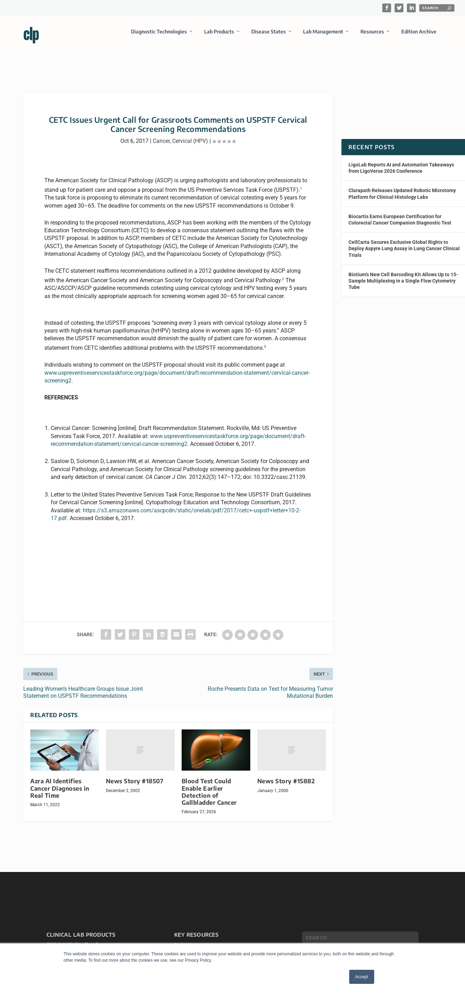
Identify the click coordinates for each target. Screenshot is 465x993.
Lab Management (323, 36)
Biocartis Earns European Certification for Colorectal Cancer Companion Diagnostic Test (399, 213)
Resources (372, 36)
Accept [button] (361, 976)
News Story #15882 (286, 774)
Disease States (268, 36)
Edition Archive (418, 36)
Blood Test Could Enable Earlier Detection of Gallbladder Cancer (209, 785)
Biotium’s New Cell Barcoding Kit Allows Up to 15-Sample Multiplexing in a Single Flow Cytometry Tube (403, 274)
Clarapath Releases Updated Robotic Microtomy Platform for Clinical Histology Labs (402, 187)
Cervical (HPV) (190, 134)
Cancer (161, 134)
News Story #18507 (135, 774)
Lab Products (219, 36)
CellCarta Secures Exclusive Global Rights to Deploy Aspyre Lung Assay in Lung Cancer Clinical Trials (404, 242)
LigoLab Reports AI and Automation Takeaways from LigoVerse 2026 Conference (401, 161)
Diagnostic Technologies (159, 36)
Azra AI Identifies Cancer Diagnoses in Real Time (59, 781)
